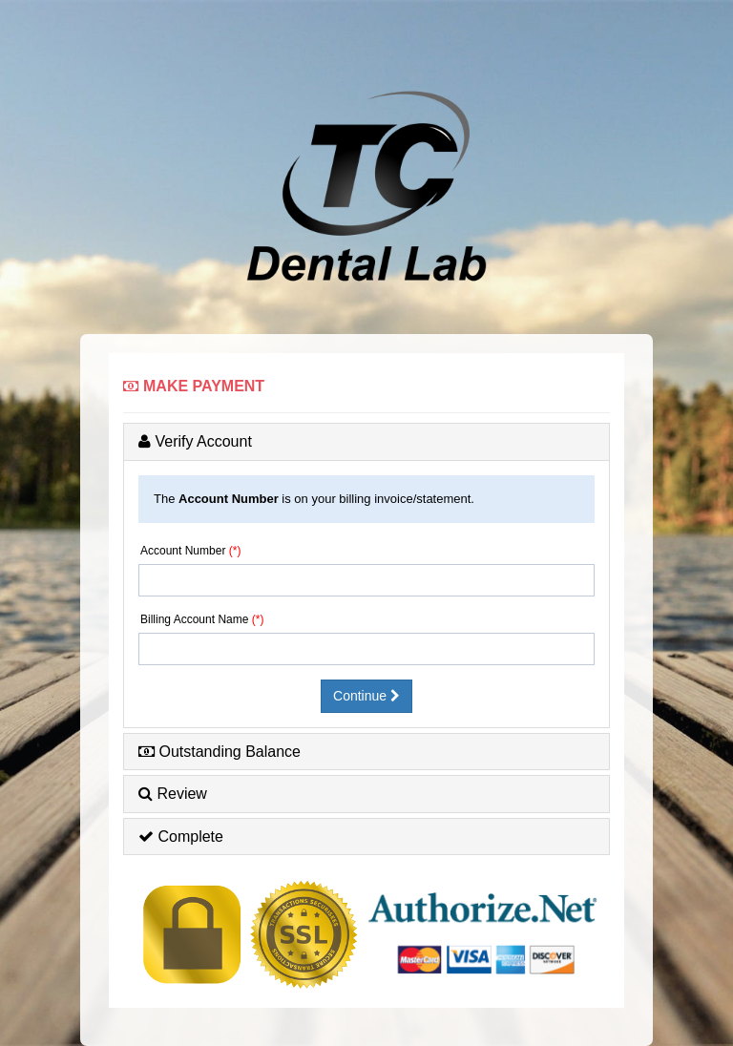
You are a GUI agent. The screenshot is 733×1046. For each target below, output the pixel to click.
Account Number (182, 550)
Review (172, 793)
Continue (366, 695)
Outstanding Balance (219, 751)
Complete (180, 836)
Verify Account (195, 441)
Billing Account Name (194, 619)
